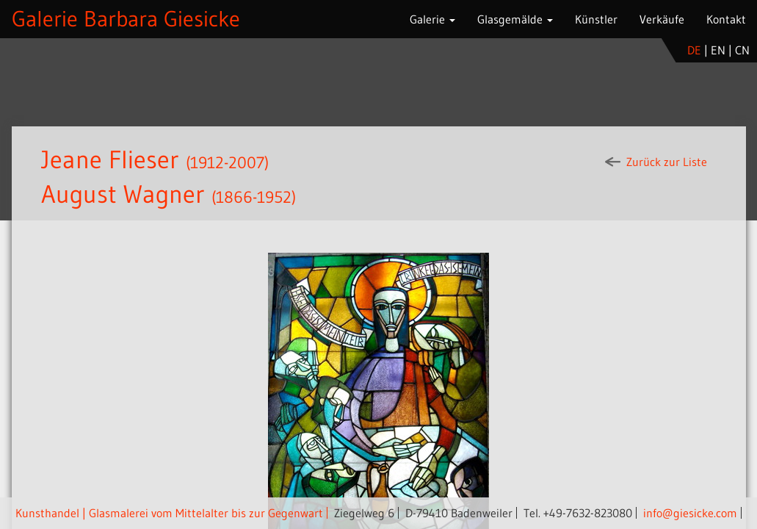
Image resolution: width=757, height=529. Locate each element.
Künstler (596, 19)
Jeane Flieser (110, 159)
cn (742, 50)
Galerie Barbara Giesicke (126, 18)
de (694, 50)
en (718, 50)
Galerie (432, 19)
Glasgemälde (515, 19)
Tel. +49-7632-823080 (578, 512)
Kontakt (726, 19)
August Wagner (123, 194)
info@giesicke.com (690, 512)
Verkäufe (662, 19)
